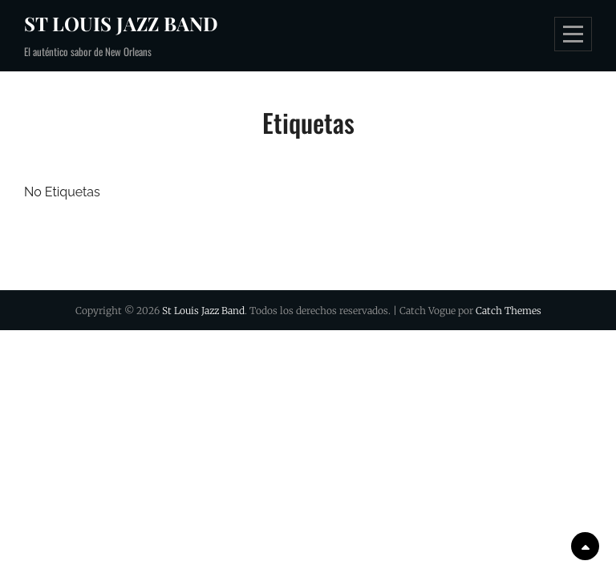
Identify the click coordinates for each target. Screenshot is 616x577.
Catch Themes (508, 311)
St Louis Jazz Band (121, 23)
